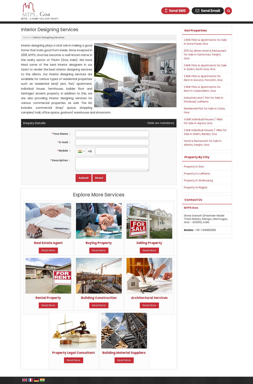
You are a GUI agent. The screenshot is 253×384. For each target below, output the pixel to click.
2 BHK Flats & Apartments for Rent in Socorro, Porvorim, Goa (203, 78)
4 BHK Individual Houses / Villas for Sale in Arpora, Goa (203, 121)
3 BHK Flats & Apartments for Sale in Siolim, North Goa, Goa (205, 67)
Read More (48, 250)
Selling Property (149, 243)
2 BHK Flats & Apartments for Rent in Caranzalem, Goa (202, 89)
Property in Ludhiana (197, 173)
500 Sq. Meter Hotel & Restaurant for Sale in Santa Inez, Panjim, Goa (205, 54)
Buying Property (99, 243)
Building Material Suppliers (124, 353)
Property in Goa (194, 166)
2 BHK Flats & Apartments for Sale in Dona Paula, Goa (205, 42)
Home (26, 37)
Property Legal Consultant (73, 353)
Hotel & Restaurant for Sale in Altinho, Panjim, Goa (203, 143)
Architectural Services (149, 298)
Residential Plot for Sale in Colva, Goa (204, 110)
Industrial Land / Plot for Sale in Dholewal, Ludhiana (203, 99)
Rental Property (48, 298)
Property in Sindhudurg (198, 180)
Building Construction (99, 298)
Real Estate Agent (48, 243)
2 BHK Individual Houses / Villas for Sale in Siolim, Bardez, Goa (205, 132)
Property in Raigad (195, 187)
